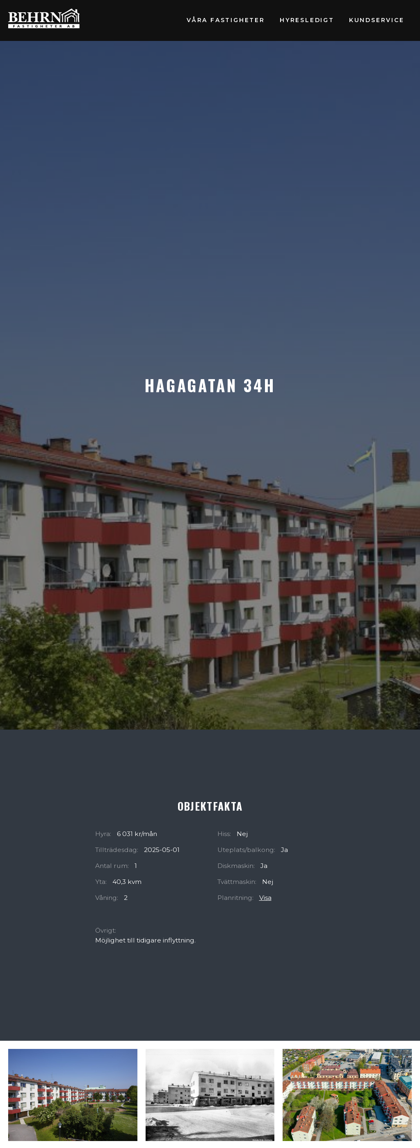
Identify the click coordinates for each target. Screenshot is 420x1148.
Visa (265, 898)
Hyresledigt (307, 20)
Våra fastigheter (226, 20)
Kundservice (376, 20)
